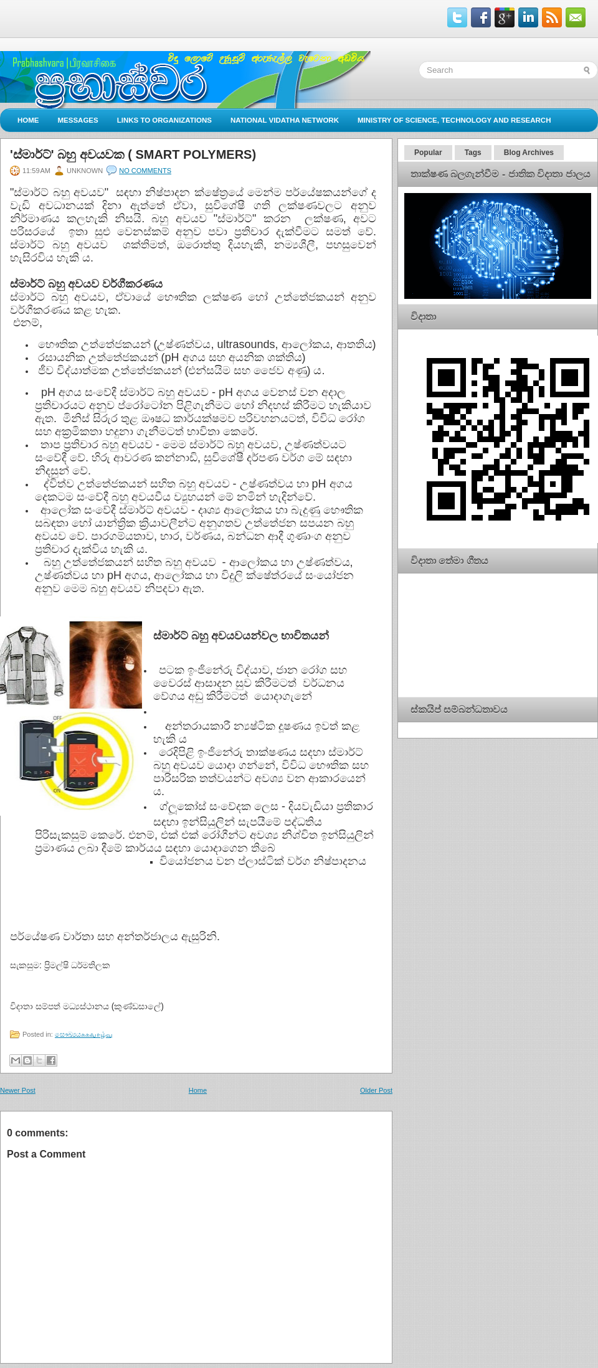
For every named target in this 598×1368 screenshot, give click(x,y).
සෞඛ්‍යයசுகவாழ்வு (84, 1034)
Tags (473, 152)
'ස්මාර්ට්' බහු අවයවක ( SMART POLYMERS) (133, 154)
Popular (428, 152)
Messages (78, 120)
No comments (145, 170)
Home (28, 120)
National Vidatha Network (284, 120)
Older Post (376, 1090)
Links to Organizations (164, 120)
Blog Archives (529, 152)
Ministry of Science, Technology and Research (454, 120)
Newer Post (18, 1090)
